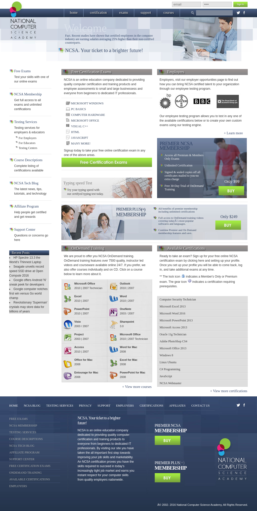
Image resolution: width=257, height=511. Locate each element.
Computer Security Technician (178, 299)
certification (98, 12)
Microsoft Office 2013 (173, 348)
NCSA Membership (23, 425)
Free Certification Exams (29, 466)
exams (123, 12)
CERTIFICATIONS (151, 405)
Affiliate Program (24, 452)
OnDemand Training (25, 472)
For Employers (28, 138)
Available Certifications (29, 479)
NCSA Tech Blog (21, 445)
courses (169, 12)
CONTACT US (200, 405)
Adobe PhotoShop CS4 (173, 341)
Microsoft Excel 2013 (173, 306)
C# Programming (170, 369)
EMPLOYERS (125, 405)
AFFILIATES (177, 405)
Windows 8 (166, 355)
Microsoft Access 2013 (173, 327)
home (74, 12)
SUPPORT (104, 405)
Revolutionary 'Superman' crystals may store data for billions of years (28, 307)
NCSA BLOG (32, 405)
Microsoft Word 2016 (172, 313)
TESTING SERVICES (60, 405)
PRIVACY (85, 405)
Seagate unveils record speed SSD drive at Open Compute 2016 (26, 271)
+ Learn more (233, 133)
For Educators (27, 143)
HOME (13, 405)
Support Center (21, 459)
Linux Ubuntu (168, 362)
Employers (18, 486)
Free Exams (18, 419)
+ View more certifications (228, 391)
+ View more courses (137, 387)
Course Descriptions (26, 439)
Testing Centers (28, 148)
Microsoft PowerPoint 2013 (176, 320)
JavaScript (166, 376)
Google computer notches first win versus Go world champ (28, 293)
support (146, 12)
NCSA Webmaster (170, 383)
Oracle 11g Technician (173, 334)
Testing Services (22, 432)
